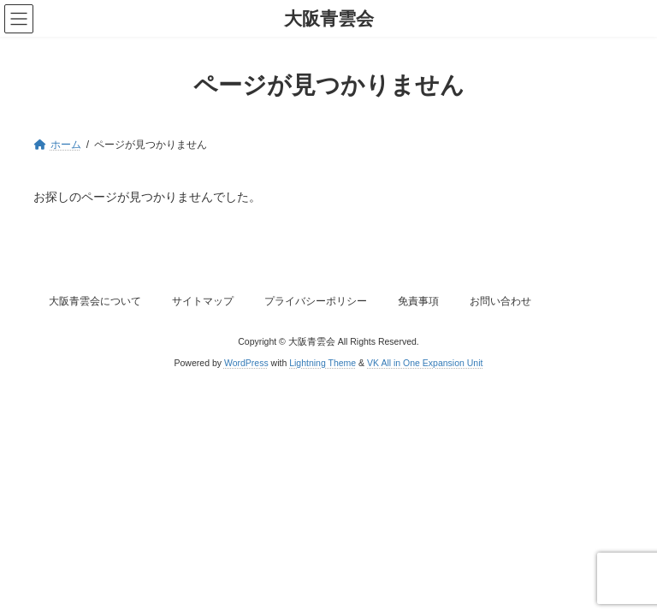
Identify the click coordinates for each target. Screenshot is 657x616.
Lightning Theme (322, 363)
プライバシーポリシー (315, 301)
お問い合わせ (500, 301)
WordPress (246, 363)
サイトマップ (203, 301)
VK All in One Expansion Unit (424, 363)
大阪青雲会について (95, 301)
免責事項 (418, 301)
